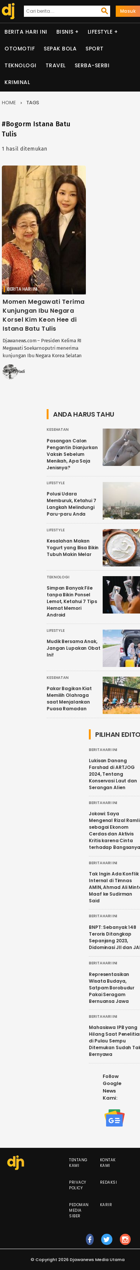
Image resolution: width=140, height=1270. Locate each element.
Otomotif (19, 48)
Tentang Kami (78, 1162)
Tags (33, 102)
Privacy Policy (77, 1185)
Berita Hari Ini (25, 31)
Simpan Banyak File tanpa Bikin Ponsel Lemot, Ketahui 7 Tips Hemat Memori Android (72, 601)
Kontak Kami (108, 1162)
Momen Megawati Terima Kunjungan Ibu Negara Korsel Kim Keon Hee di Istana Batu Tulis (44, 315)
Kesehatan (58, 429)
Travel (56, 65)
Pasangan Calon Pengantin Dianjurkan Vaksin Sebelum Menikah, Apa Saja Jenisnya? (72, 454)
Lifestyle (100, 31)
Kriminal (17, 82)
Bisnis (65, 31)
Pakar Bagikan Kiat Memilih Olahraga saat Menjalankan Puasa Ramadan (69, 698)
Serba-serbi (92, 65)
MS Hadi (18, 372)
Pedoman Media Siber (79, 1210)
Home (9, 102)
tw (106, 1242)
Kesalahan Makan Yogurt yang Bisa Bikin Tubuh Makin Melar (73, 547)
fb (90, 1242)
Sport (94, 48)
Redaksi (108, 1182)
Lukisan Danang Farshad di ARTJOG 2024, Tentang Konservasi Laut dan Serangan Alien (113, 774)
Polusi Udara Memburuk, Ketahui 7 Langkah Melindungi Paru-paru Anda (71, 504)
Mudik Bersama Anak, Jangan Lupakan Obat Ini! (73, 648)
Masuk (128, 11)
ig (125, 1242)
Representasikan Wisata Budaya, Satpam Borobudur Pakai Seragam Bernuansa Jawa (111, 987)
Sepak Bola (60, 48)
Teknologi (20, 65)
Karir (106, 1205)
